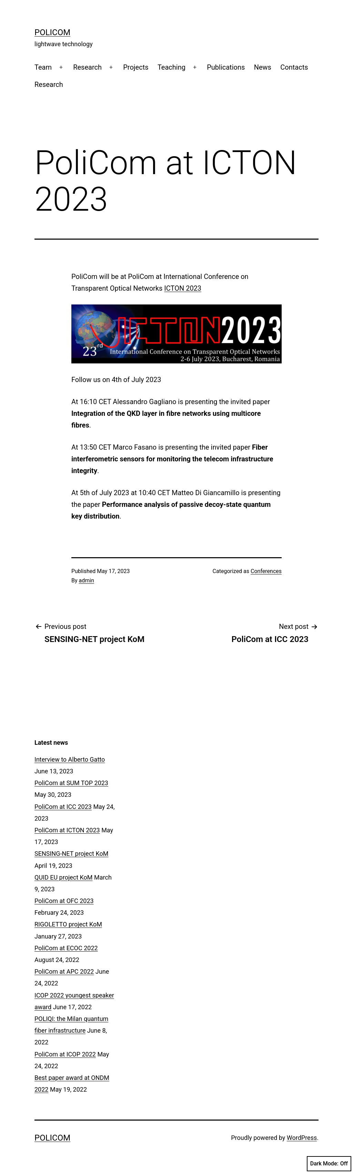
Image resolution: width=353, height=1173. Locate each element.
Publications (226, 67)
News (262, 67)
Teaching (171, 67)
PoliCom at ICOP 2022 (65, 1054)
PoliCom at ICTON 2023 (67, 830)
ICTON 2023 (182, 288)
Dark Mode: (329, 1164)
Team (43, 67)
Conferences (266, 571)
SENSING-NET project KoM (71, 853)
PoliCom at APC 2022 (64, 971)
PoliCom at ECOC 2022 (66, 948)
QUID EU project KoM (63, 877)
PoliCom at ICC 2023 (63, 806)
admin (86, 580)
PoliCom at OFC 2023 (64, 900)
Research (87, 67)
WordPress (302, 1137)
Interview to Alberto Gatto (69, 759)
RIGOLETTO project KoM (68, 924)
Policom (52, 32)
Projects (135, 67)
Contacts (294, 67)
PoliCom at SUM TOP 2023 (71, 782)
